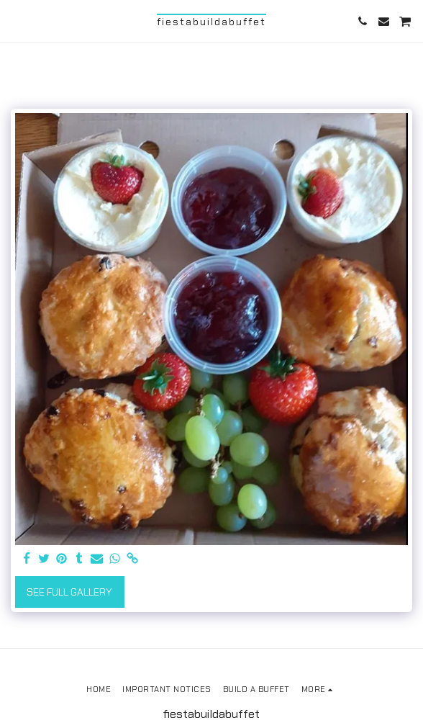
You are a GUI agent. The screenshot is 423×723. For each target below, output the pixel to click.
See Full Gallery (69, 591)
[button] (16, 20)
